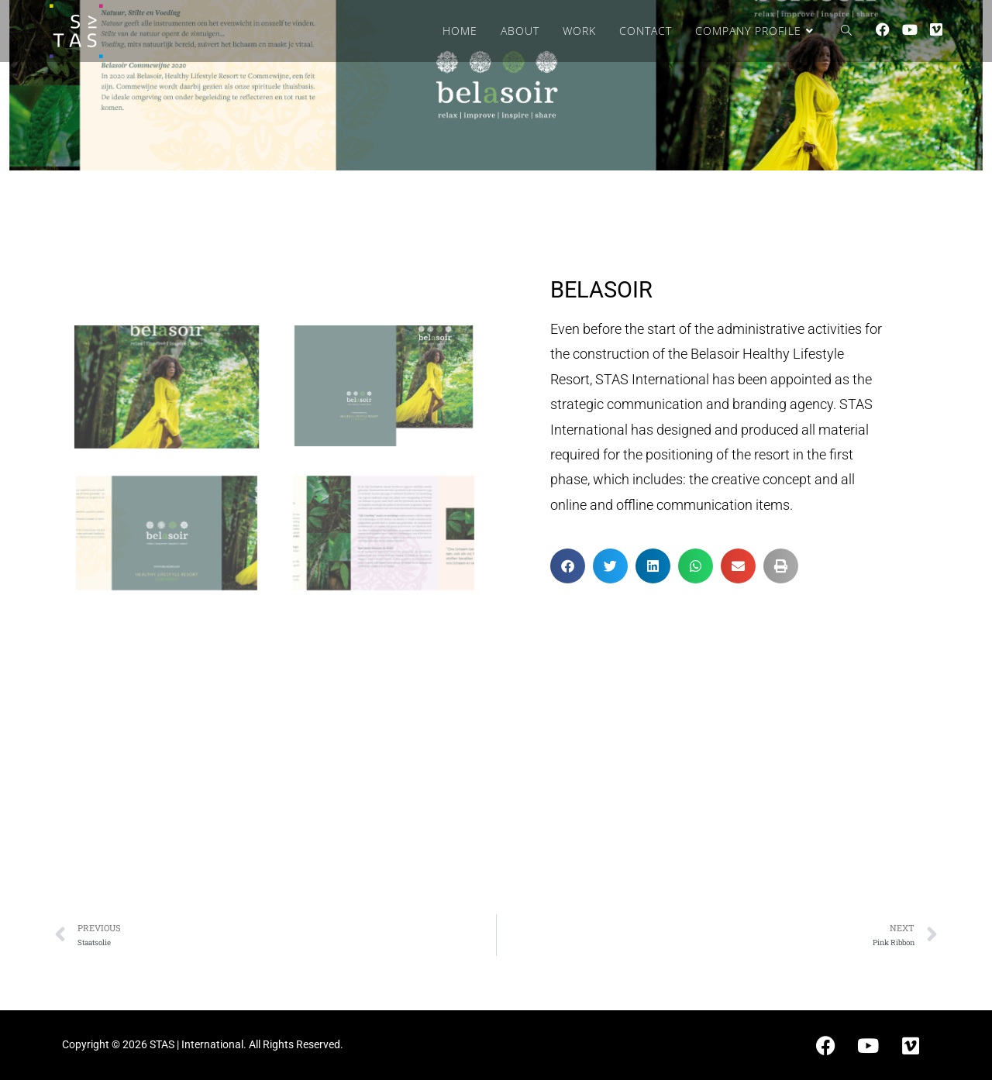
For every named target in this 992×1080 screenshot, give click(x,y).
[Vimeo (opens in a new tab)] (936, 29)
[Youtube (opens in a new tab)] (910, 29)
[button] (567, 566)
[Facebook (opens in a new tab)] (883, 29)
